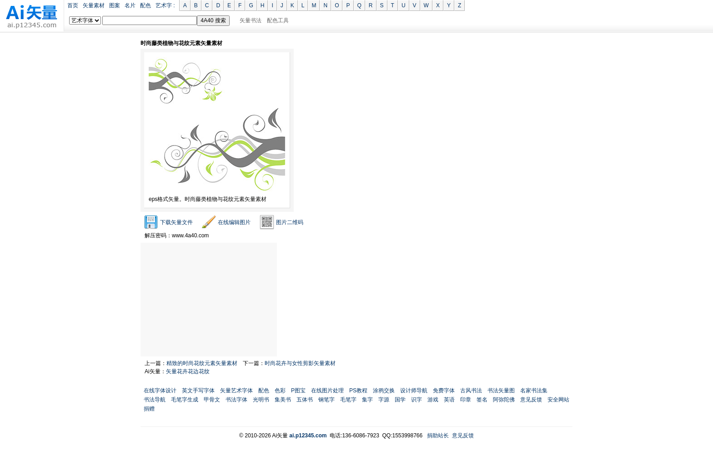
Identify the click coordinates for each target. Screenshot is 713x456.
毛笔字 (348, 399)
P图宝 (298, 390)
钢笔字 (326, 399)
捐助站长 (438, 435)
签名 (482, 399)
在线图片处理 (327, 390)
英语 (449, 399)
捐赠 (149, 409)
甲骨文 (212, 399)
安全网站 (558, 399)
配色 (145, 5)
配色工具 (278, 20)
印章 (465, 399)
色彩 (280, 390)
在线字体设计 (160, 390)
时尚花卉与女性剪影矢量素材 (300, 363)
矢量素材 (94, 5)
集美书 (283, 399)
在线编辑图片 (234, 222)
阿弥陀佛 (504, 399)
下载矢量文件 (176, 222)
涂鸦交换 (384, 390)
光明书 (261, 399)
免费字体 (444, 390)
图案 (114, 5)
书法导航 (155, 399)
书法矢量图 (501, 390)
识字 (416, 399)
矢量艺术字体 (236, 390)
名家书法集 (533, 390)
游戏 (432, 399)
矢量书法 (250, 20)
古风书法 (471, 390)
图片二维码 (289, 222)
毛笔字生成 (184, 399)
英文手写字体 (198, 390)
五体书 (304, 399)
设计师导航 (413, 390)
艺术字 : (165, 5)
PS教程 (358, 390)
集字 (367, 399)
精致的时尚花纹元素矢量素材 (201, 363)
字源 (383, 399)
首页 (72, 5)
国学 (400, 399)
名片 (130, 5)
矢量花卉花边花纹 (188, 371)
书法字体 (236, 399)
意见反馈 (531, 399)
